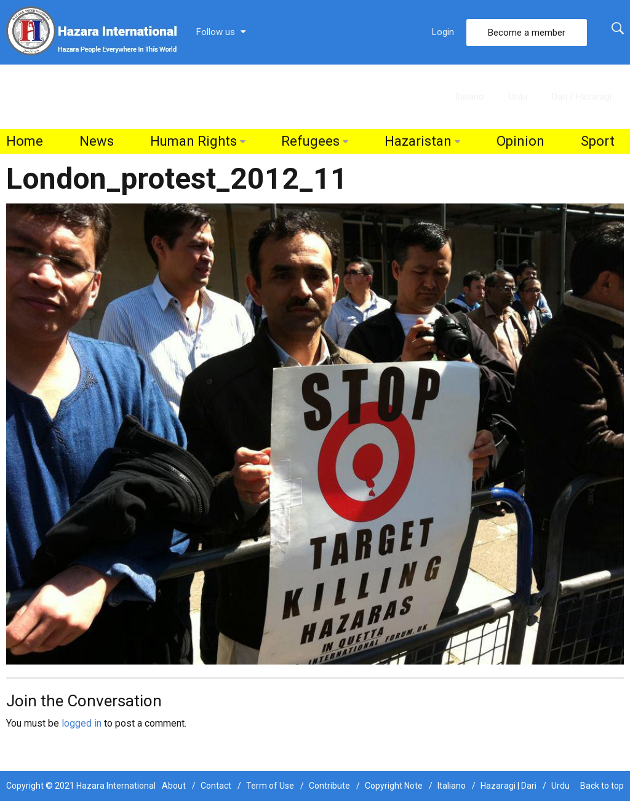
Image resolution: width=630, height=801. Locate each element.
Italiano (469, 96)
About (174, 786)
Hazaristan (418, 141)
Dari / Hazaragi (582, 96)
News (96, 141)
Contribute (329, 786)
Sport (598, 141)
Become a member (526, 32)
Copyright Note (394, 786)
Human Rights (193, 141)
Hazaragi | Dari (508, 786)
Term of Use (270, 786)
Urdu (518, 96)
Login (443, 31)
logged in (82, 723)
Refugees (310, 141)
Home (24, 141)
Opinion (520, 141)
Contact (216, 786)
